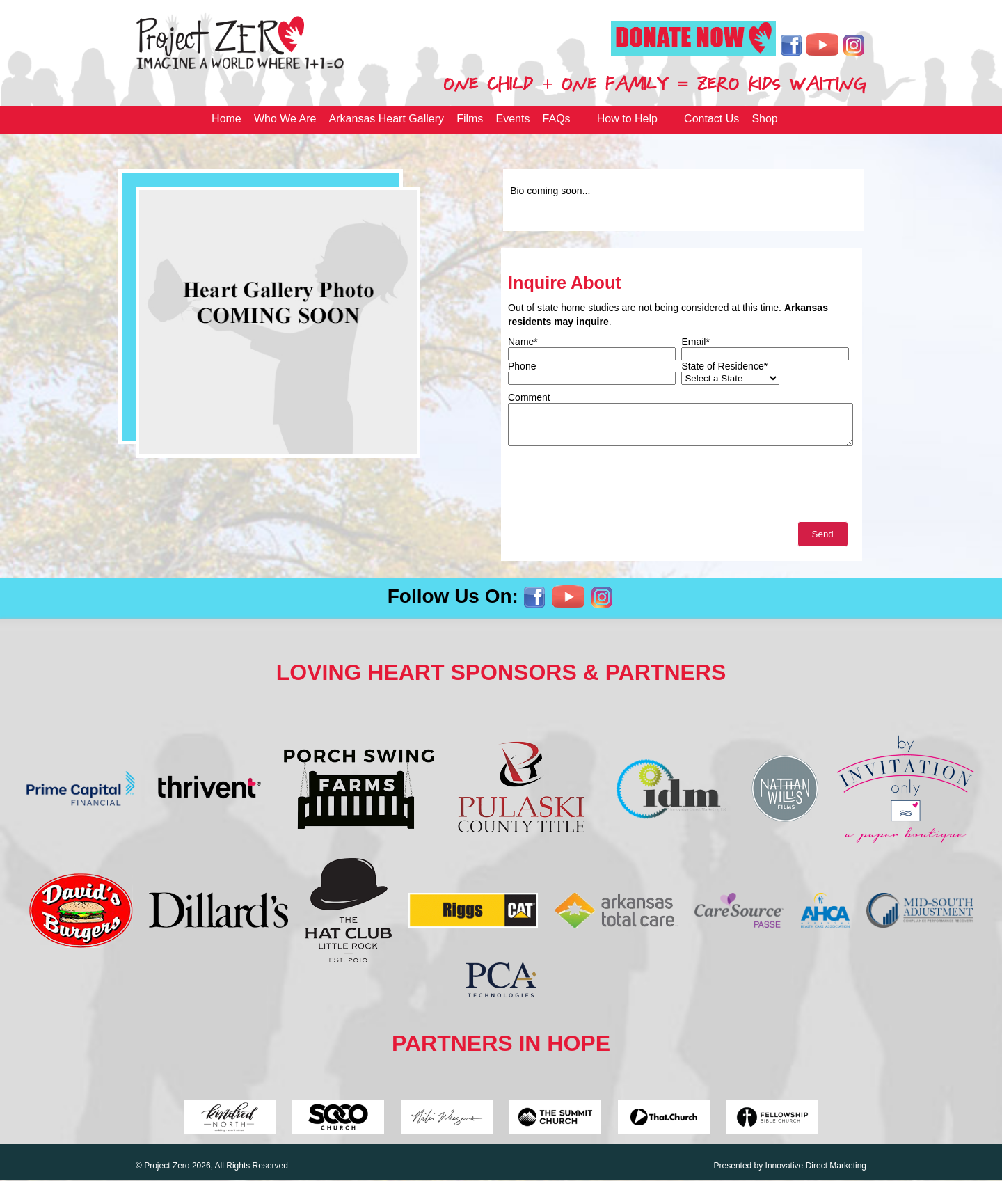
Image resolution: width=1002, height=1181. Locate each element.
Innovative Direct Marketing (815, 1166)
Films (469, 119)
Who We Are (285, 119)
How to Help (627, 119)
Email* (695, 341)
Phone (522, 366)
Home (226, 119)
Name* (523, 341)
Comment (529, 397)
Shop (764, 119)
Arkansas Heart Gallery (386, 119)
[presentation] (613, 487)
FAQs (557, 119)
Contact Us (711, 119)
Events (513, 119)
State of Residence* (724, 366)
